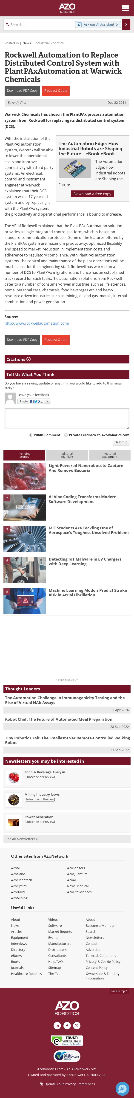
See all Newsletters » (22, 839)
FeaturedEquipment (109, 455)
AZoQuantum (77, 874)
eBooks (16, 955)
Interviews (19, 943)
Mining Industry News (42, 794)
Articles (17, 931)
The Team (55, 973)
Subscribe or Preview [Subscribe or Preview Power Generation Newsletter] (40, 822)
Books (15, 961)
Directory (18, 949)
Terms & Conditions (101, 955)
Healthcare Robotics (26, 973)
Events (53, 937)
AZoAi (71, 880)
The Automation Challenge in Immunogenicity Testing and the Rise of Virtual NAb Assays (65, 700)
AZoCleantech (21, 880)
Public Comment (47, 435)
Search (91, 931)
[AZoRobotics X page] (76, 1025)
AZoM (15, 868)
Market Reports (60, 931)
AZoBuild (18, 892)
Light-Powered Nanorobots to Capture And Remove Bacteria (86, 468)
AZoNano (18, 874)
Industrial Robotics (49, 43)
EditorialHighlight (67, 455)
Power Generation (39, 817)
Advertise (93, 949)
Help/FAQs (56, 961)
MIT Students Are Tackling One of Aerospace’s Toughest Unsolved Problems (89, 530)
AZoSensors (76, 868)
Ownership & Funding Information (103, 975)
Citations (18, 359)
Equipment (19, 937)
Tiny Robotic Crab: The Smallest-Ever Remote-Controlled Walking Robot (67, 740)
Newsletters (95, 937)
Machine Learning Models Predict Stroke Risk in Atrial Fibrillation (88, 593)
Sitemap (54, 967)
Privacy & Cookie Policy (103, 961)
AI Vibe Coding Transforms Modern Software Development (83, 499)
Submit (121, 442)
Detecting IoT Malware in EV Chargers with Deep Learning (85, 561)
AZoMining (19, 898)
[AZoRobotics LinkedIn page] (57, 1025)
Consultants (57, 955)
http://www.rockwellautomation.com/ (37, 323)
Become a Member (100, 925)
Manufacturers (59, 943)
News (27, 43)
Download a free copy (92, 193)
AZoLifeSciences (79, 892)
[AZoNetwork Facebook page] (67, 1025)
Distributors (57, 949)
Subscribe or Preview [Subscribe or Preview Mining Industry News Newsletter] (40, 799)
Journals (17, 967)
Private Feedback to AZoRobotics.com (99, 435)
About (15, 919)
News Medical (78, 886)
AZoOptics (19, 886)
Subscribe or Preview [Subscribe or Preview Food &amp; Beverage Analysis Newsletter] (40, 777)
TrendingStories (24, 455)
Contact (91, 943)
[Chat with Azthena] (122, 1089)
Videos (53, 919)
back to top (119, 991)
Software (55, 925)
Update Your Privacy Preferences (67, 1084)
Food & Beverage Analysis (45, 772)
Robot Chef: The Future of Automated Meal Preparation (58, 719)
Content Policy (97, 967)
